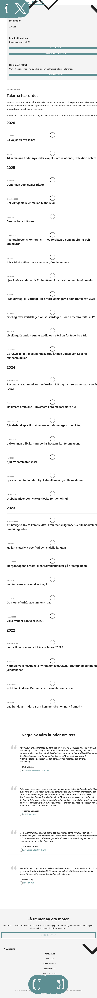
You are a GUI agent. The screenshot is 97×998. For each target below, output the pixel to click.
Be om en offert (49, 935)
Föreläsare (50, 954)
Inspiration (15, 20)
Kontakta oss (49, 969)
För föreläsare (49, 974)
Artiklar (12, 27)
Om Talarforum (49, 964)
